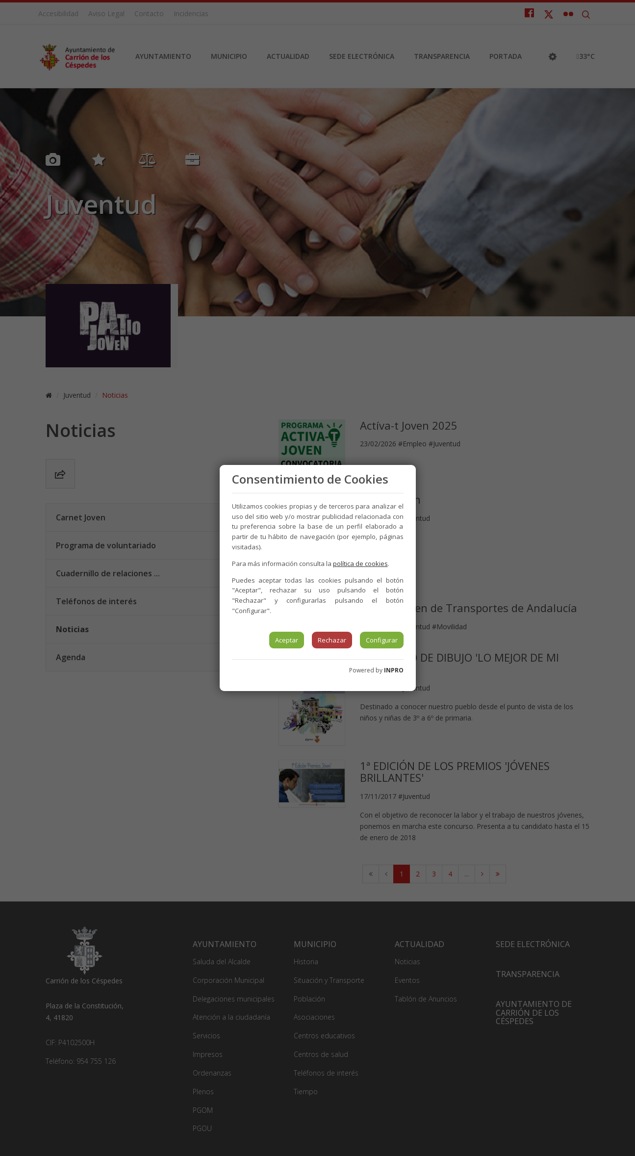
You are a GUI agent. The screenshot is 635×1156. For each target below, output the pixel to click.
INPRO (394, 670)
